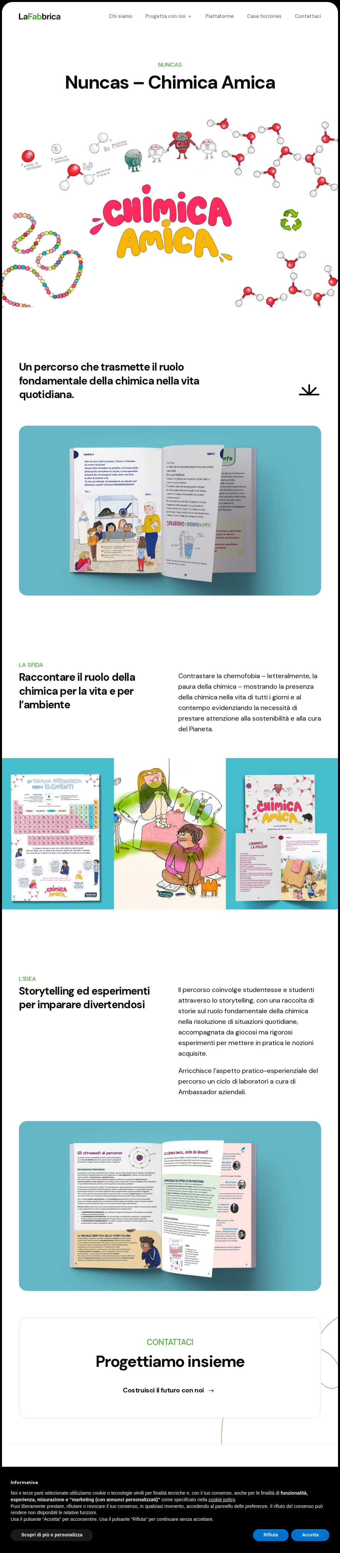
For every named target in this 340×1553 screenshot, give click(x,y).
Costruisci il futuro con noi (163, 1390)
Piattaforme (220, 16)
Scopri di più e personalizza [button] (51, 1534)
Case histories (264, 16)
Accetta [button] (310, 1534)
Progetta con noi (165, 16)
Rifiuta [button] (271, 1534)
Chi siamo (120, 16)
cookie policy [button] (222, 1499)
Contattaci (308, 16)
